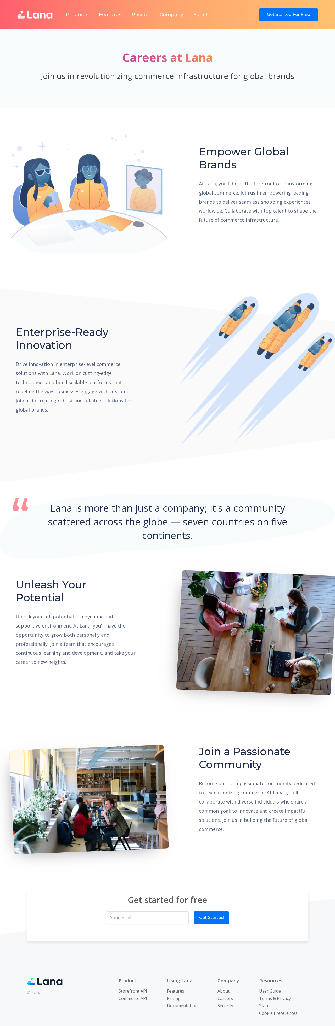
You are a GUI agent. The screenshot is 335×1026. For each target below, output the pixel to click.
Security (225, 1005)
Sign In (202, 14)
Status (265, 1005)
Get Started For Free (288, 14)
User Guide (270, 991)
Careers (225, 998)
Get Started (211, 917)
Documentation (182, 1005)
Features (110, 14)
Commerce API (133, 998)
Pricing (140, 14)
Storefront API (133, 991)
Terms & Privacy (275, 998)
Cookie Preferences (278, 1013)
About (223, 991)
